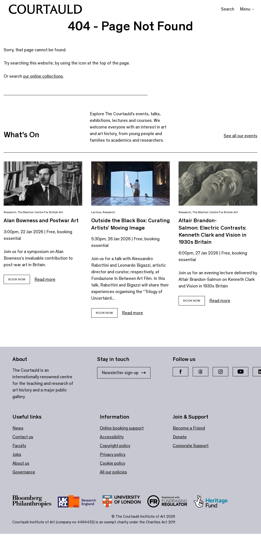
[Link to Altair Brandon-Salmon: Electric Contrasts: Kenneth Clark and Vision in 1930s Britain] (218, 183)
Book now (104, 313)
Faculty (19, 445)
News (17, 428)
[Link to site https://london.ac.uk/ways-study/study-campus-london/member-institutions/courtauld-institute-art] (124, 502)
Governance (23, 472)
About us (20, 463)
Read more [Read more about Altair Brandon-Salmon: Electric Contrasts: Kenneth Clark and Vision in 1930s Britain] (219, 300)
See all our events (240, 135)
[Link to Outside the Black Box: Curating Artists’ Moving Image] (130, 183)
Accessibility (112, 437)
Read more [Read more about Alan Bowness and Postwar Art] (44, 279)
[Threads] (200, 371)
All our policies (113, 472)
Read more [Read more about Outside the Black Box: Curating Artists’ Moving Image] (132, 313)
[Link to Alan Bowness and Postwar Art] (43, 183)
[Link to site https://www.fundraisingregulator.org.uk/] (170, 502)
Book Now (16, 279)
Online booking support (122, 428)
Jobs (16, 454)
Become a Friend (189, 428)
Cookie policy (112, 463)
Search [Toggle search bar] (227, 9)
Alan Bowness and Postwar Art (41, 220)
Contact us (22, 437)
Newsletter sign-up (124, 372)
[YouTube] (240, 371)
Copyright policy (115, 445)
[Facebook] (180, 371)
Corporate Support (191, 445)
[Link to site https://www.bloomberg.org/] (35, 502)
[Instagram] (220, 371)
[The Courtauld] (45, 9)
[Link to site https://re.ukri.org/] (80, 502)
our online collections (43, 76)
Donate (180, 437)
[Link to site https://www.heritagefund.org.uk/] (214, 502)
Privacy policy (112, 454)
